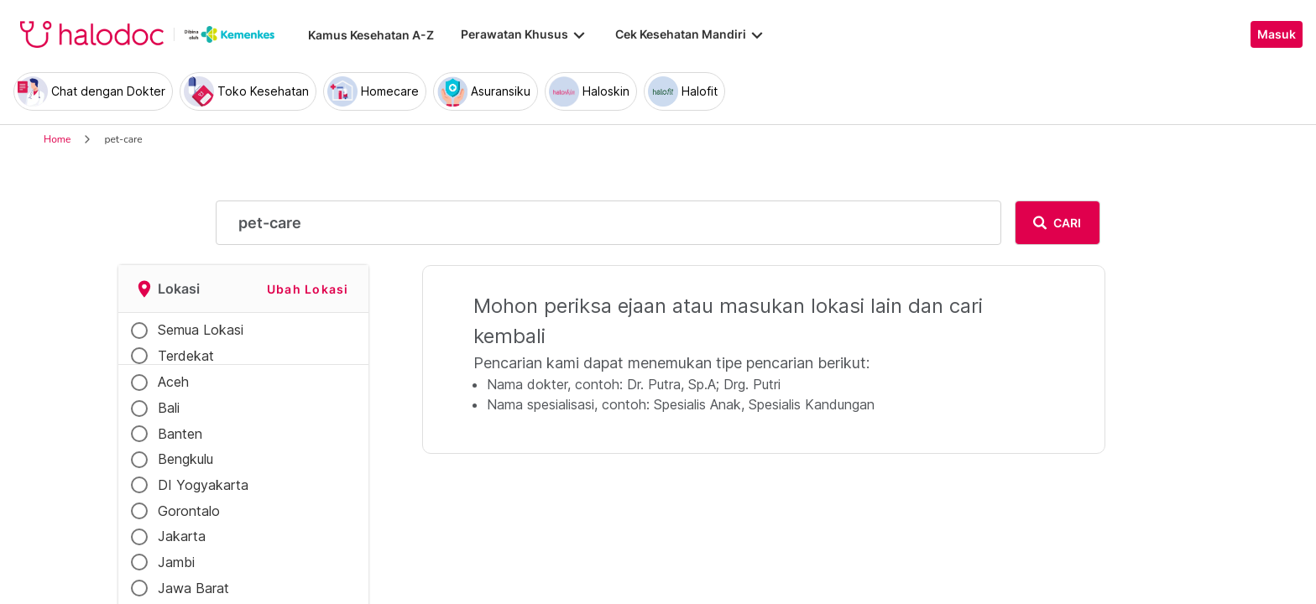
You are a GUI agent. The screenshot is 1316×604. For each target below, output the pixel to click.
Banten (180, 433)
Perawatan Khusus (524, 34)
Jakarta (182, 536)
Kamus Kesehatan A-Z (371, 35)
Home (57, 139)
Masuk (1276, 34)
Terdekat (186, 355)
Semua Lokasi (200, 329)
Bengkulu (185, 458)
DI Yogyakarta (203, 484)
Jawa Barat (193, 588)
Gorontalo (189, 510)
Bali (169, 407)
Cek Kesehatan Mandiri (690, 34)
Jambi (176, 562)
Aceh (173, 381)
